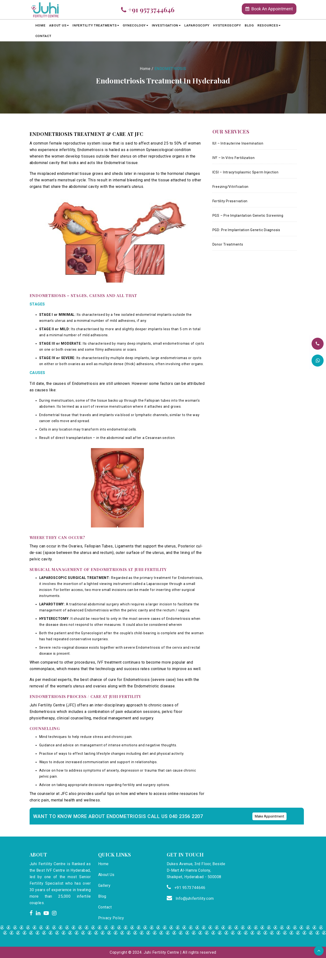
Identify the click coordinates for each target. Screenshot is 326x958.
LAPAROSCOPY (197, 25)
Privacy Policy (111, 918)
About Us (59, 25)
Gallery (104, 885)
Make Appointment (269, 816)
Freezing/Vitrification (230, 187)
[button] (319, 951)
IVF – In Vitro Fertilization (233, 158)
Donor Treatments (227, 244)
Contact (43, 36)
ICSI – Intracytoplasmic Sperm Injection (245, 172)
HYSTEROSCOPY (227, 25)
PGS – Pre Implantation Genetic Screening (247, 215)
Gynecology (135, 25)
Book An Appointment (269, 8)
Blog (249, 25)
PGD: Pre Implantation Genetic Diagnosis (246, 230)
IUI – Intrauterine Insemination (237, 143)
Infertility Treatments (95, 25)
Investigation (166, 25)
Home (40, 25)
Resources (269, 25)
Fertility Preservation (230, 201)
